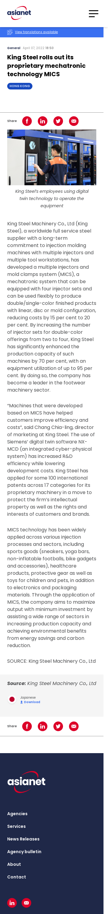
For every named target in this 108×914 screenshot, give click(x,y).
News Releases (23, 839)
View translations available (32, 32)
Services (16, 826)
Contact (16, 877)
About (14, 864)
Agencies (17, 814)
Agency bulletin (24, 852)
